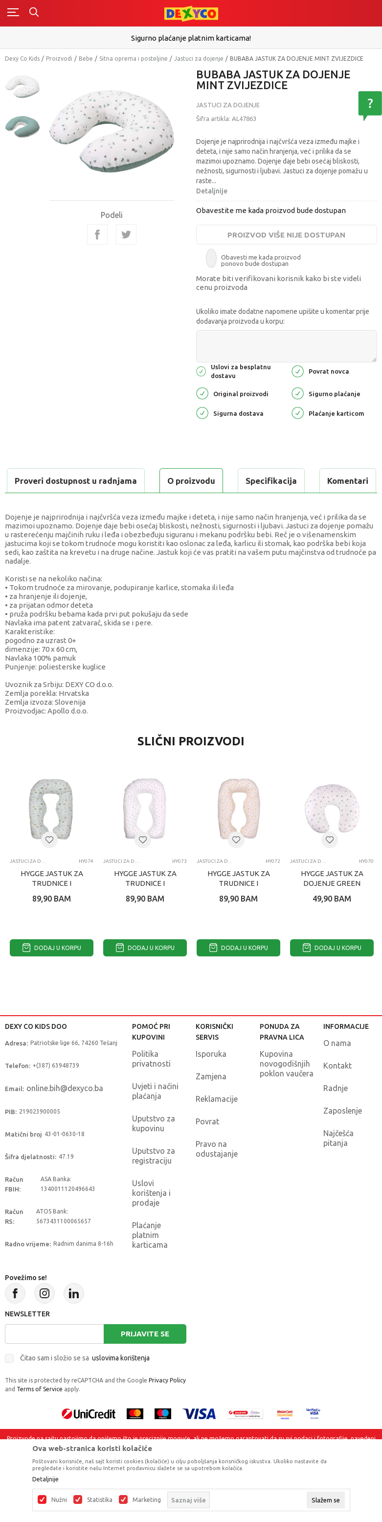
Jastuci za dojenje (199, 58)
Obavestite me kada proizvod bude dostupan (271, 210)
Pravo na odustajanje (217, 1173)
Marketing (147, 1500)
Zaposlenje (342, 1135)
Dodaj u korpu (51, 972)
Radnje (335, 1112)
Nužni (59, 1500)
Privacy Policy (167, 1405)
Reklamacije (217, 1123)
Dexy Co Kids (22, 58)
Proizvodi (59, 58)
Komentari (200, 480)
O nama (337, 1067)
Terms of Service (40, 1413)
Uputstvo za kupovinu (153, 1148)
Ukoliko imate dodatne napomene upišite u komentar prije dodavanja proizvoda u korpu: (282, 316)
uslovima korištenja (121, 1382)
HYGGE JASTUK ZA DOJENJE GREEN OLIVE (332, 908)
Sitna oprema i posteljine (133, 58)
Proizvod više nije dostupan (286, 235)
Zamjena (211, 1100)
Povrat (207, 1146)
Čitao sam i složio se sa (85, 1382)
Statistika (99, 1500)
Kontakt (337, 1090)
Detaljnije (211, 191)
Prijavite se (145, 1358)
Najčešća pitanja (338, 1162)
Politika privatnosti (151, 1083)
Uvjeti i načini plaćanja (155, 1115)
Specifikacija (124, 480)
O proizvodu (44, 480)
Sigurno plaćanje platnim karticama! (191, 38)
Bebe (86, 58)
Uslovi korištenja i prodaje (151, 1217)
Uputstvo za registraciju (153, 1180)
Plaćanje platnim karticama (150, 1259)
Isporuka (211, 1078)
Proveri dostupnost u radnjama (81, 505)
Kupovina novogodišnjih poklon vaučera (287, 1088)
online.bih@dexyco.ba (64, 1112)
